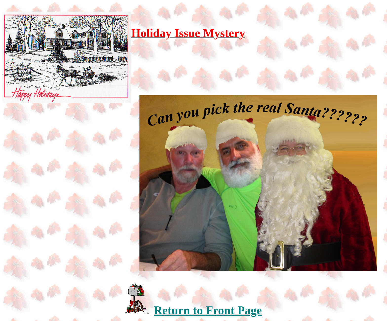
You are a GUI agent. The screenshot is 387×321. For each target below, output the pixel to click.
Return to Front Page (208, 310)
